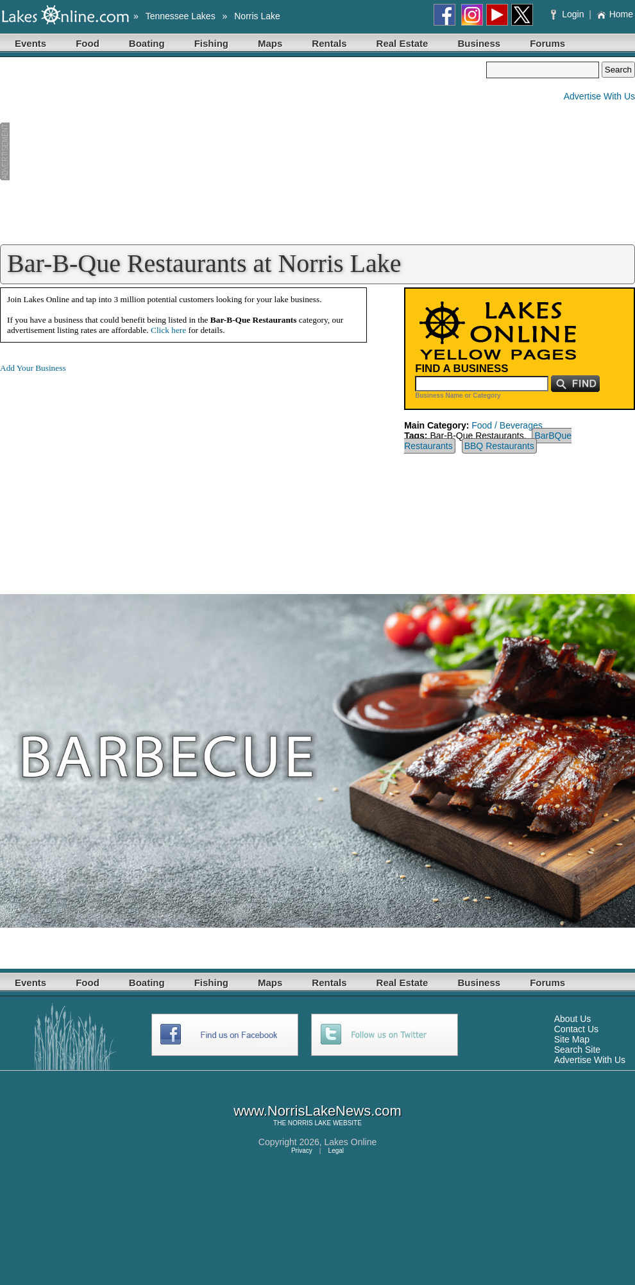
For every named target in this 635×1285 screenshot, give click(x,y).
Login (568, 14)
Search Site (577, 1049)
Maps (270, 43)
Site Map (571, 1039)
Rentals (329, 43)
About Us (572, 1019)
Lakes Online (351, 1142)
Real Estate (402, 43)
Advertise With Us (599, 96)
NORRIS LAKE (309, 1123)
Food (87, 43)
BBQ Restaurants (499, 446)
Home (615, 14)
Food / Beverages (507, 425)
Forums (547, 43)
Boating (147, 43)
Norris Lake (257, 16)
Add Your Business (33, 368)
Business (478, 43)
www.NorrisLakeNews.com (317, 1111)
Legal (336, 1150)
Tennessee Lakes (181, 16)
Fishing (211, 43)
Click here (168, 330)
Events (30, 43)
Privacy (301, 1150)
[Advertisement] (243, 151)
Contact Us (576, 1029)
